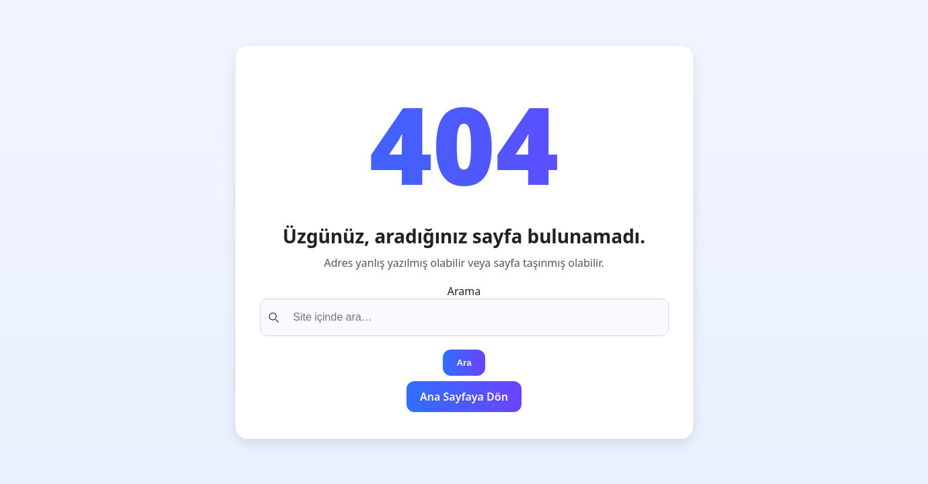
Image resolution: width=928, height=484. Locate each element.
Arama (464, 291)
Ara (463, 363)
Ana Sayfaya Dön (464, 396)
